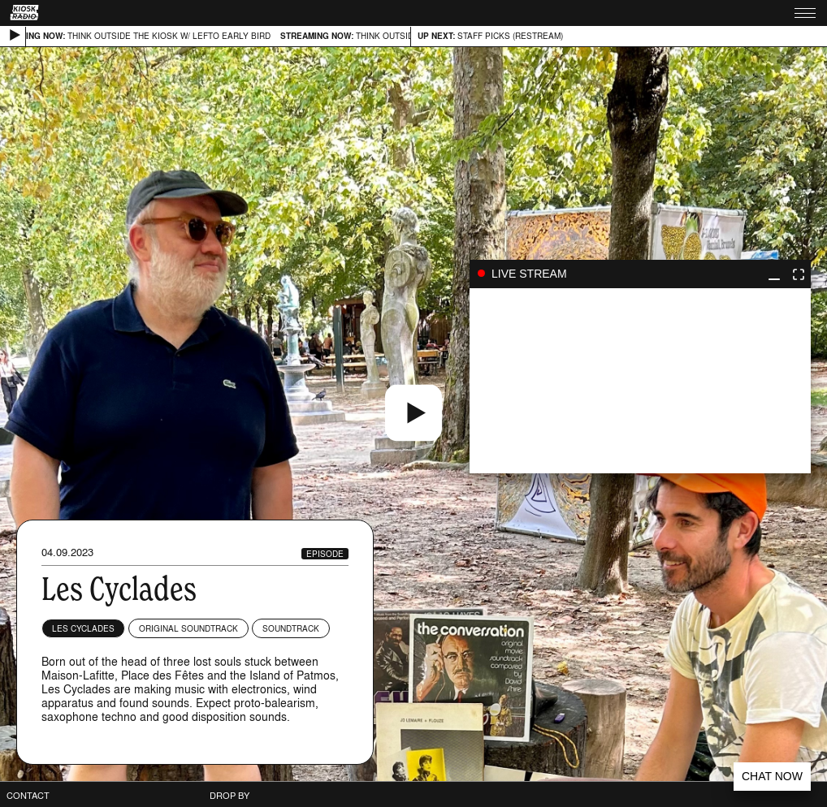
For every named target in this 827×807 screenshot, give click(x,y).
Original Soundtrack (188, 628)
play (640, 381)
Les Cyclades (83, 628)
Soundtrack (290, 628)
